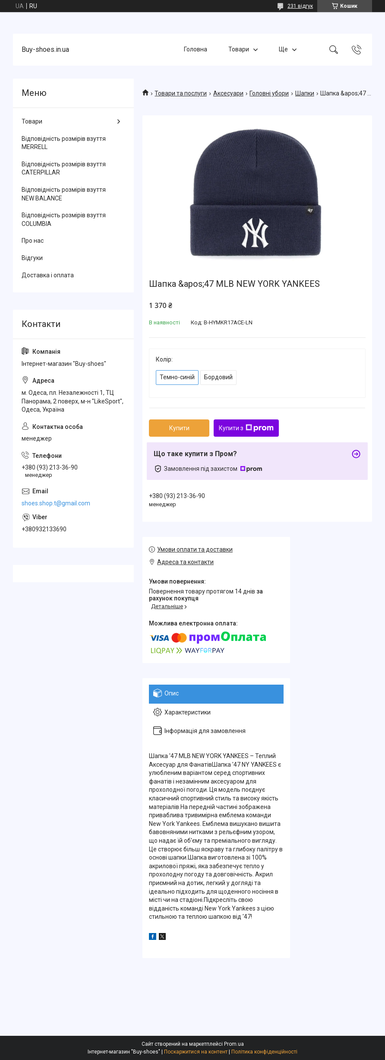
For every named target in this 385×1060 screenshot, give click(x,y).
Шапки (304, 93)
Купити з (246, 428)
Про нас (33, 240)
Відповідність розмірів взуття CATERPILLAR (64, 168)
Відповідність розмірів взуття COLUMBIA (64, 219)
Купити (179, 428)
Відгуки (32, 257)
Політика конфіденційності (264, 1052)
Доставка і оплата (48, 275)
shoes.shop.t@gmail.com (56, 503)
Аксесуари (228, 93)
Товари (238, 49)
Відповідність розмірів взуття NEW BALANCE (64, 194)
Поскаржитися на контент (195, 1052)
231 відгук (300, 6)
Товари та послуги (181, 93)
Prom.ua (234, 1044)
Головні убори (269, 93)
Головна (195, 49)
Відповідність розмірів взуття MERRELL (64, 143)
